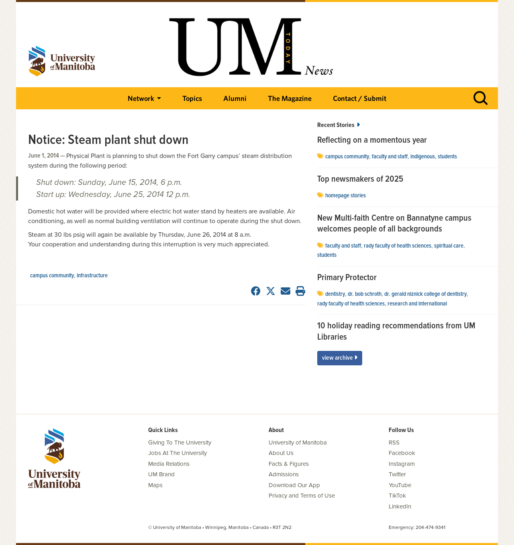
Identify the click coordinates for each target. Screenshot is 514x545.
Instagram (402, 463)
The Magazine (290, 98)
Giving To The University (179, 442)
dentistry (335, 294)
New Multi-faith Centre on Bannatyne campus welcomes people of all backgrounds (394, 224)
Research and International (417, 304)
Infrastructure (92, 276)
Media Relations (169, 463)
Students (447, 157)
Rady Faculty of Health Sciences (397, 246)
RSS (394, 442)
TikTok (397, 495)
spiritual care (448, 246)
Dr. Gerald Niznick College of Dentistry (425, 294)
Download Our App (294, 485)
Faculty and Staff (390, 157)
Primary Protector (347, 278)
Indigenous (422, 157)
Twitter (397, 474)
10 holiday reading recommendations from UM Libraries (396, 332)
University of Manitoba (298, 442)
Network (141, 98)
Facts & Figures (289, 463)
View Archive (339, 358)
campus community (52, 276)
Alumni (235, 98)
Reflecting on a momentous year (372, 140)
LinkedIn (400, 506)
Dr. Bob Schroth (364, 294)
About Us (281, 453)
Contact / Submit (359, 98)
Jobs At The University (177, 453)
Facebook (402, 453)
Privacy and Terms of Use (302, 495)
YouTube (400, 485)
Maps (155, 485)
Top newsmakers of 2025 (361, 179)
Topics (192, 98)
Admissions (284, 474)
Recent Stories (338, 125)
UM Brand (161, 474)
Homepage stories (345, 196)
